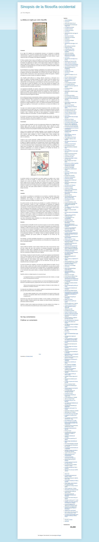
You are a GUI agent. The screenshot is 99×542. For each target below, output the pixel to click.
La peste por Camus (69, 393)
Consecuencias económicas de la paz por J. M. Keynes (71, 357)
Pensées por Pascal (69, 186)
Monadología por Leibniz (69, 199)
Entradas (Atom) (29, 356)
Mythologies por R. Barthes (70, 412)
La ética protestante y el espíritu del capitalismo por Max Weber (71, 339)
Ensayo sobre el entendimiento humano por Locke (71, 190)
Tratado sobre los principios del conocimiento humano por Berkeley (71, 204)
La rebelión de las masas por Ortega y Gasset (70, 367)
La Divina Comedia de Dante (70, 113)
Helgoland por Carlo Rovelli (70, 510)
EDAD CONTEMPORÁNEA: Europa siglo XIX (70, 269)
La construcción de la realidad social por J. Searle (71, 465)
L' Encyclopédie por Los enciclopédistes (69, 218)
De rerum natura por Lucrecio (70, 77)
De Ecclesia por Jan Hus (69, 145)
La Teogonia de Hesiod (69, 27)
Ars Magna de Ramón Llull (70, 110)
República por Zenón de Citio (70, 61)
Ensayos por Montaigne (69, 167)
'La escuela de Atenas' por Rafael (71, 122)
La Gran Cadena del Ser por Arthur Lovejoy (70, 374)
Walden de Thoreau (69, 299)
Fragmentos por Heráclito (70, 37)
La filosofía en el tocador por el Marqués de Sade (71, 244)
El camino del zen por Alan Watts (71, 413)
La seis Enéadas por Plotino (70, 82)
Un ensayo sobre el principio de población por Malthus (71, 263)
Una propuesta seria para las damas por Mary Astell (70, 197)
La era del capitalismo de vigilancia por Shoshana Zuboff (71, 505)
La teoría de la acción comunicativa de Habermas (70, 457)
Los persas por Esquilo (69, 40)
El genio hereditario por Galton (71, 312)
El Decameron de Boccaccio (70, 120)
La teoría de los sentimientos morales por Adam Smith (70, 228)
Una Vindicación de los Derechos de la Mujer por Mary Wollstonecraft (71, 253)
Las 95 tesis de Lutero (69, 156)
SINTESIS (67, 521)
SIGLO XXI (67, 473)
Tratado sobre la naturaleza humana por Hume (70, 215)
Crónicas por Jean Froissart (70, 143)
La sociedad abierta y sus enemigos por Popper (70, 391)
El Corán (66, 93)
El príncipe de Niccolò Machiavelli (71, 126)
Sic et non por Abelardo (69, 105)
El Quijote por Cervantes (69, 175)
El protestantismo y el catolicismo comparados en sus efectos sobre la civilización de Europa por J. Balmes (71, 294)
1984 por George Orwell (69, 398)
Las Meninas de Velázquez (70, 185)
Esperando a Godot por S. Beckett (71, 410)
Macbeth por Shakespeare (70, 177)
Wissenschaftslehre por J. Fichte (71, 261)
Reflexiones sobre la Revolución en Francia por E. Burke (71, 250)
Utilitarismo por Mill (68, 309)
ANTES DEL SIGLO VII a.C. (70, 23)
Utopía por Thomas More (70, 155)
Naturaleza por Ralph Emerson (71, 290)
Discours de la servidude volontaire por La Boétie (69, 165)
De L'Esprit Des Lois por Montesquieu (69, 222)
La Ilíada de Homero (69, 28)
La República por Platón (69, 49)
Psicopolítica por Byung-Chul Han (71, 489)
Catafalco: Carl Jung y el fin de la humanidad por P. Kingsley (71, 502)
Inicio (40, 354)
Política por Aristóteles (69, 53)
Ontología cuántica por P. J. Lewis (71, 500)
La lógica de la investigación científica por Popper (70, 369)
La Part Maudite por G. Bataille (71, 397)
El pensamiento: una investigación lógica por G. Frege (71, 355)
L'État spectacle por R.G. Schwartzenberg (70, 455)
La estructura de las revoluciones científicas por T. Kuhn (71, 426)
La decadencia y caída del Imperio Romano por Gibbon (71, 241)
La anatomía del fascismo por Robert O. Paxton (70, 476)
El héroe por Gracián (69, 178)
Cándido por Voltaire (69, 220)
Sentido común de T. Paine (70, 239)
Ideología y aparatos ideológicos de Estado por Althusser (71, 451)
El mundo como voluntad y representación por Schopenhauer (71, 278)
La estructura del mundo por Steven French (70, 492)
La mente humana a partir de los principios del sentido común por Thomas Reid (71, 234)
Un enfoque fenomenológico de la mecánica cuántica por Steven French (71, 515)
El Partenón (67, 39)
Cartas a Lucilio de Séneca (70, 78)
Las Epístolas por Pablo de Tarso (71, 65)
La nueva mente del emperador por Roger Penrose (71, 463)
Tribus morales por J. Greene (70, 488)
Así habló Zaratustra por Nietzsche (71, 320)
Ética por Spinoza (68, 194)
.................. (67, 472)
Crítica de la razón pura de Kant (71, 245)
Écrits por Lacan (68, 430)
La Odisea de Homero (69, 30)
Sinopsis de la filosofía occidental (48, 7)
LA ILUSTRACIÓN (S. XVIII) (70, 202)
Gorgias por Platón (68, 47)
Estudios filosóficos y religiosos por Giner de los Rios (71, 318)
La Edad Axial (67, 70)
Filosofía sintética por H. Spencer (71, 303)
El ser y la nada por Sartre (70, 384)
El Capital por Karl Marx (69, 310)
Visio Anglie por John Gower (70, 137)
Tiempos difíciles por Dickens (70, 305)
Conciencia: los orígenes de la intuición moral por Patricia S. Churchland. (71, 507)
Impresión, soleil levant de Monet (71, 313)
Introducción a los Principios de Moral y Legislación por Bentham (71, 248)
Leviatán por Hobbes (69, 188)
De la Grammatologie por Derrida (71, 443)
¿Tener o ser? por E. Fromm (70, 452)
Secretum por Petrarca (69, 119)
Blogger (59, 535)
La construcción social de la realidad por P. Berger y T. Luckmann (70, 433)
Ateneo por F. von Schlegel (70, 265)
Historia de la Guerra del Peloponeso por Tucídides (70, 55)
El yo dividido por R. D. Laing (70, 420)
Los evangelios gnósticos (70, 84)
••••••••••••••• (67, 21)
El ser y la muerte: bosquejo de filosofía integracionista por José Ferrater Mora (71, 423)
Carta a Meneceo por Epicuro (70, 62)
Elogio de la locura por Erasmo (71, 153)
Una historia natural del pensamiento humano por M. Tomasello (70, 495)
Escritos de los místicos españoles (71, 163)
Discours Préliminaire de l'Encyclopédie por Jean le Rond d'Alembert (71, 225)
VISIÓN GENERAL (68, 20)
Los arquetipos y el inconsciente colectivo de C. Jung (71, 418)
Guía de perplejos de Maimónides (71, 96)
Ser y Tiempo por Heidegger (70, 364)
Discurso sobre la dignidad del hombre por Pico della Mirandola (71, 124)
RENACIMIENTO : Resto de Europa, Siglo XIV (70, 135)
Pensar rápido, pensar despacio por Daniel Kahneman (71, 484)
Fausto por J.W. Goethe (69, 274)
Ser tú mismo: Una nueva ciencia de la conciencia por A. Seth (71, 512)
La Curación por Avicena (69, 95)
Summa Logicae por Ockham (70, 112)
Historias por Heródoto (69, 35)
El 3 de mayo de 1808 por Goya (71, 276)
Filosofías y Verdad (68, 519)
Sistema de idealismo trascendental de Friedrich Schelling (70, 272)
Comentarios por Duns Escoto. (71, 109)
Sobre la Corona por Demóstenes (71, 64)
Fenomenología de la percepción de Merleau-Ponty (71, 389)
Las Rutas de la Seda (69, 71)
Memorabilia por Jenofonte (70, 46)
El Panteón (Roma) (68, 88)
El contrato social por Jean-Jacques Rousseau (70, 231)
